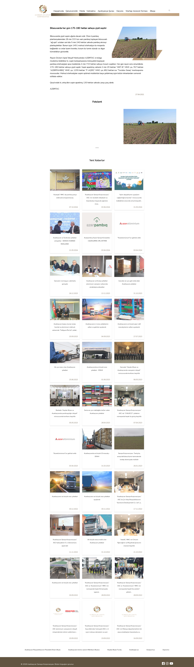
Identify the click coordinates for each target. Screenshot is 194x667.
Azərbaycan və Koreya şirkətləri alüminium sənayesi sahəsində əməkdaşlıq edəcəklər (97, 284)
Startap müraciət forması (137, 11)
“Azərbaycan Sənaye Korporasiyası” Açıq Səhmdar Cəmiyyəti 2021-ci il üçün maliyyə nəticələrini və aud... (97, 629)
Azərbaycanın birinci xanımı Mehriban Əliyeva (83, 650)
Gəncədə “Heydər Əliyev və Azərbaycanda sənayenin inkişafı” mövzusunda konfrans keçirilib (129, 370)
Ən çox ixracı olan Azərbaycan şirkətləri (64, 368)
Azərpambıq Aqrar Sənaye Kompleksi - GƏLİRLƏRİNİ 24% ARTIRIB (97, 239)
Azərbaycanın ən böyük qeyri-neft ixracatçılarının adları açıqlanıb (129, 325)
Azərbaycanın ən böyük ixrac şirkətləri (65, 496)
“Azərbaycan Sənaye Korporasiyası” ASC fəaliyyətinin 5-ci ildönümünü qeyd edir (64, 543)
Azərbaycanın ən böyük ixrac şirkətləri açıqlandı (97, 498)
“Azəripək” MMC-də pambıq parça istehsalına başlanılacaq (65, 196)
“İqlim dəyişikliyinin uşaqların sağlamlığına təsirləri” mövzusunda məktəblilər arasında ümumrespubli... (129, 198)
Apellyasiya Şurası (106, 11)
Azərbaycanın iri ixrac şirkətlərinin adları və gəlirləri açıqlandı (97, 325)
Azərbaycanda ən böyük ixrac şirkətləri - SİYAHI (97, 368)
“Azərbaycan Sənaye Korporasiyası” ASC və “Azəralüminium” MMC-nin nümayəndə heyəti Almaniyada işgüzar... (97, 587)
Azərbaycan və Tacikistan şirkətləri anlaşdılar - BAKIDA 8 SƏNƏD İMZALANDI (64, 241)
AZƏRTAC (89, 58)
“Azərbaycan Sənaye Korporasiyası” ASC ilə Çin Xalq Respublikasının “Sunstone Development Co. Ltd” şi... (129, 500)
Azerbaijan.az (134, 650)
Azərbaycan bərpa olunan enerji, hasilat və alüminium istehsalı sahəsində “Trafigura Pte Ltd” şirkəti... (65, 327)
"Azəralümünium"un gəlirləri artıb (129, 238)
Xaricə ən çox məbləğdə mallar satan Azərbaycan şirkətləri (97, 411)
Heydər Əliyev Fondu (114, 650)
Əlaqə (152, 11)
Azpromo (166, 650)
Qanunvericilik (72, 11)
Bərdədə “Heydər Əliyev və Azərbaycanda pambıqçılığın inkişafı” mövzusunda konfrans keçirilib (65, 413)
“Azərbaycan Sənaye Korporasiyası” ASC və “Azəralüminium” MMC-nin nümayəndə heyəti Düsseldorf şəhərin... (129, 587)
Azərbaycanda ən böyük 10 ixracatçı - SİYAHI (97, 454)
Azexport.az (150, 650)
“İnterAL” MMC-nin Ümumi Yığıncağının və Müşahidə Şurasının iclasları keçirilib (129, 543)
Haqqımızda (58, 11)
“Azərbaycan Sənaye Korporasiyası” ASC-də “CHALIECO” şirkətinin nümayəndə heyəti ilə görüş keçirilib (129, 413)
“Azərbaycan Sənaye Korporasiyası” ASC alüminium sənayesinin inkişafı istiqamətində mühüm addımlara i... (64, 629)
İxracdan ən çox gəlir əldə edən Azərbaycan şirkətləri (129, 282)
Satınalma (91, 11)
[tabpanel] (149, 126)
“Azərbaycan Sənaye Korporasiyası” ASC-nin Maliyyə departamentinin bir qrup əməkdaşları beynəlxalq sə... (129, 629)
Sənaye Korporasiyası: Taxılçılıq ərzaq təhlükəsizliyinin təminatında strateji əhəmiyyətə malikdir (129, 456)
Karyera (120, 11)
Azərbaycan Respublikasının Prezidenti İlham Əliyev (43, 650)
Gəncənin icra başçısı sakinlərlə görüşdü (65, 282)
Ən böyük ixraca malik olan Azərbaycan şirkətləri (96, 541)
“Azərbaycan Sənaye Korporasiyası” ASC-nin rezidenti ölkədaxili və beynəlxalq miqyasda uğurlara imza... (97, 199)
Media (82, 11)
